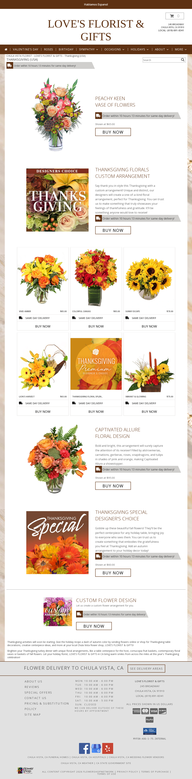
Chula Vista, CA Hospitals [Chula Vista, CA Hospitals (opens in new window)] (89, 756)
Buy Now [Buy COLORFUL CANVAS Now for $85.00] (96, 326)
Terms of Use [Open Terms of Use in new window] (106, 773)
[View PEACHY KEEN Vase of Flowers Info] (60, 115)
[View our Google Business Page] (96, 752)
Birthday (66, 49)
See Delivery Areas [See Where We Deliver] (146, 669)
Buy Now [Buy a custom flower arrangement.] (93, 626)
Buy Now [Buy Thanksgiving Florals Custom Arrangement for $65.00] (113, 230)
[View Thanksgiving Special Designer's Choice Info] (60, 542)
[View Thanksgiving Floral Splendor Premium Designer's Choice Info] (96, 364)
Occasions (114, 49)
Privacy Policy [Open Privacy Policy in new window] (127, 771)
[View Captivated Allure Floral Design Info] (60, 457)
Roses (48, 49)
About (162, 49)
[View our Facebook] (84, 752)
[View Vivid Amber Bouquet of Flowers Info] (42, 279)
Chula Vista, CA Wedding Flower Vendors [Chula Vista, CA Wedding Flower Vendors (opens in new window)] (136, 756)
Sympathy (89, 49)
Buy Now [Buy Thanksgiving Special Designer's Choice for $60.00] (113, 573)
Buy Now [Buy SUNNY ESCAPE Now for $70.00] (149, 326)
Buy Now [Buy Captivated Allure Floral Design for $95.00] (113, 486)
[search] (183, 60)
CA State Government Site (113, 762)
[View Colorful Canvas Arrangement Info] (96, 279)
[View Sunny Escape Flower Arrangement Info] (149, 279)
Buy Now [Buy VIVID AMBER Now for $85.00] (43, 326)
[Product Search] (161, 60)
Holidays (140, 49)
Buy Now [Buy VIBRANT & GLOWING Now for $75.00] (149, 411)
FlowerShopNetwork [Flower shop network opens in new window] (98, 771)
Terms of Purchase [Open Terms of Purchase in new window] (155, 771)
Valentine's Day (25, 49)
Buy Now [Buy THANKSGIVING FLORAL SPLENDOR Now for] (96, 411)
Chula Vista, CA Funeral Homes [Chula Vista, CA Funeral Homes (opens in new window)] (48, 756)
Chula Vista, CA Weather (77, 762)
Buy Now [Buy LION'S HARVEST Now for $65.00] (43, 411)
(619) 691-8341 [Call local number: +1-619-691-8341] (175, 30)
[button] (175, 16)
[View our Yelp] (107, 752)
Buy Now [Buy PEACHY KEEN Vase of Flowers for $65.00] (113, 132)
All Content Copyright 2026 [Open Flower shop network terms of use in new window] (62, 771)
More (181, 49)
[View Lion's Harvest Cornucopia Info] (42, 364)
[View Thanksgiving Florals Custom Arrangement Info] (60, 200)
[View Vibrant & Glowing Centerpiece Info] (149, 364)
